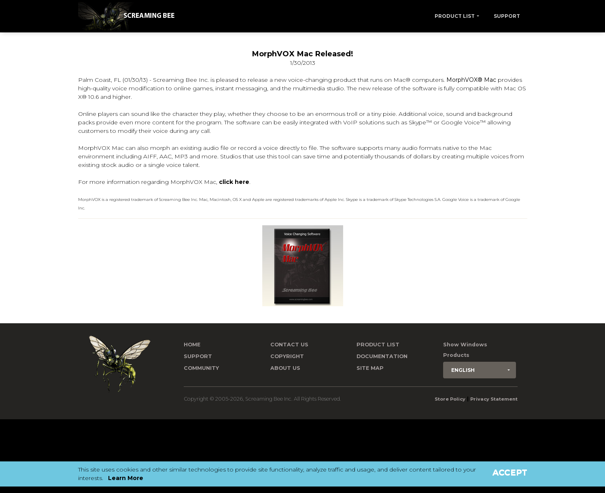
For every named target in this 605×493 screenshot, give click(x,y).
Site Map (370, 368)
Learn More (125, 478)
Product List (455, 16)
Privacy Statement (494, 399)
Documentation (382, 356)
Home (192, 344)
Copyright (287, 356)
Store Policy (450, 399)
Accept (509, 472)
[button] (479, 370)
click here (234, 182)
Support (507, 16)
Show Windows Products (465, 349)
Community (201, 368)
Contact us (289, 344)
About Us (285, 368)
